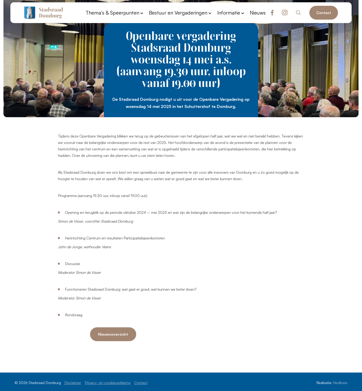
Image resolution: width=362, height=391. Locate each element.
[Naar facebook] (272, 12)
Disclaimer (72, 382)
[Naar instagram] (284, 12)
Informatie (228, 12)
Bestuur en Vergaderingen (178, 12)
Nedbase (340, 382)
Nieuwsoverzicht (113, 334)
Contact (323, 12)
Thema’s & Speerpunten (112, 12)
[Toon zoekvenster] (298, 12)
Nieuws (258, 12)
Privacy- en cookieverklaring (107, 382)
